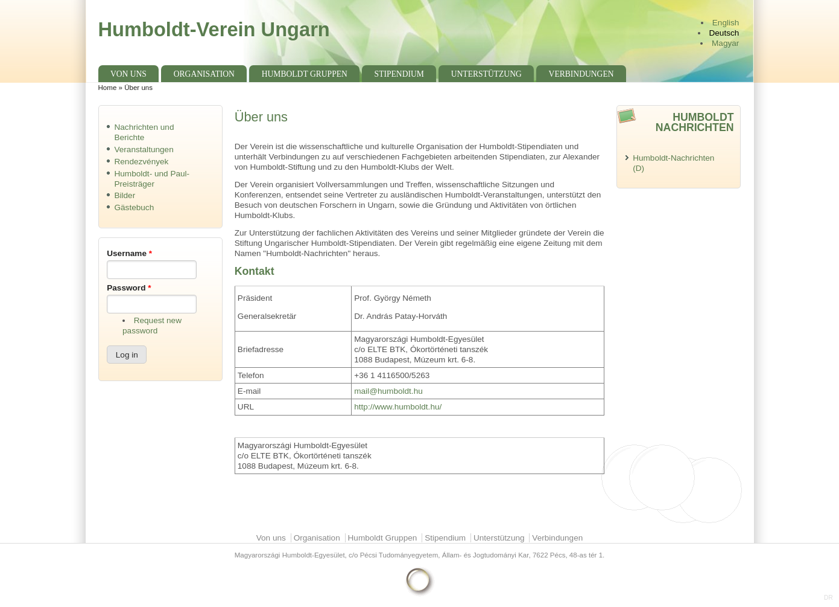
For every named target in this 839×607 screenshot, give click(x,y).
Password (129, 287)
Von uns (128, 74)
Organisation (204, 74)
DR (828, 597)
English (725, 22)
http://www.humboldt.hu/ (398, 406)
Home (107, 87)
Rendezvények (141, 161)
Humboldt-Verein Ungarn (214, 29)
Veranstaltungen (143, 149)
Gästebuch (134, 207)
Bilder (124, 195)
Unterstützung (486, 74)
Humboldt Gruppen (304, 74)
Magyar (725, 43)
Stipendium (399, 74)
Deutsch (724, 32)
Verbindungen (581, 74)
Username (129, 253)
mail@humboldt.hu (388, 391)
